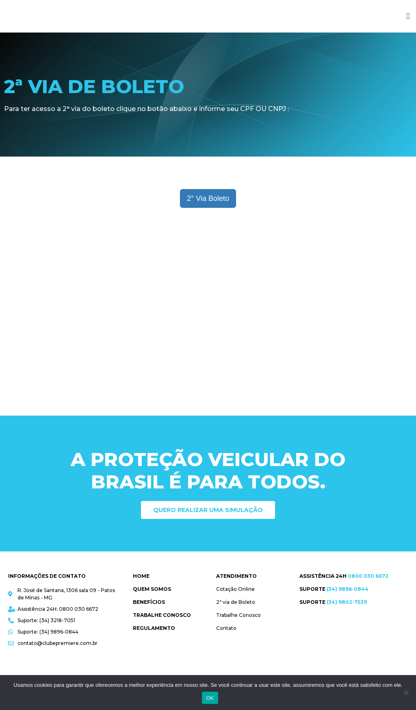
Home (141, 576)
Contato (226, 628)
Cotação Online (235, 589)
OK (210, 698)
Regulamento (154, 628)
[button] (408, 16)
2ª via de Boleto (235, 602)
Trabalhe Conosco (162, 615)
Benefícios (149, 602)
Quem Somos (152, 589)
